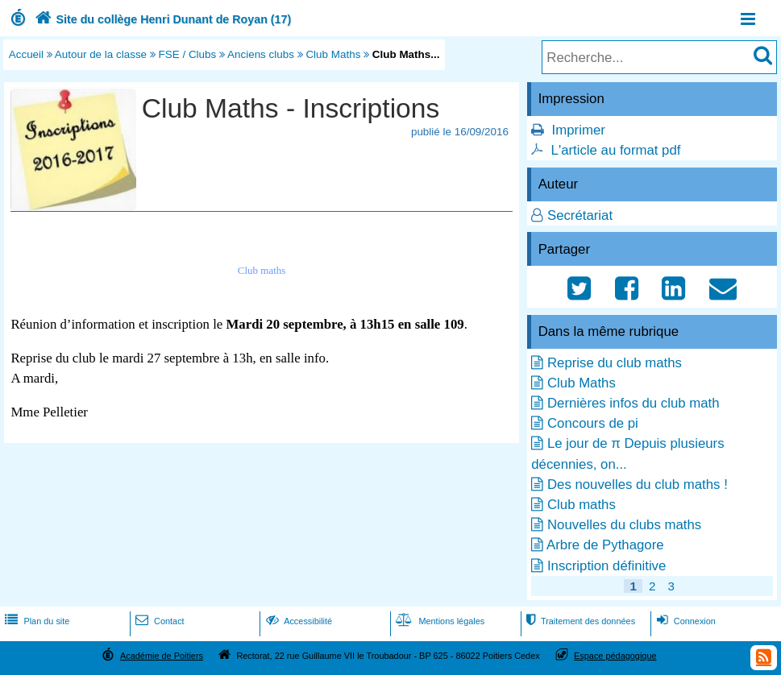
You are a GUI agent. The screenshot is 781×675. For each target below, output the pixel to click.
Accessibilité (298, 621)
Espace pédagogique (615, 656)
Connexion (685, 621)
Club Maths (332, 54)
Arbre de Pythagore (605, 545)
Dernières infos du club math (633, 403)
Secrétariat (580, 215)
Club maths (581, 504)
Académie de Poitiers (161, 656)
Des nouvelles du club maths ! (637, 484)
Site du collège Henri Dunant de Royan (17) (161, 19)
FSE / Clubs (188, 54)
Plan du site (35, 621)
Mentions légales (438, 621)
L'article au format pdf (616, 150)
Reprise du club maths (614, 363)
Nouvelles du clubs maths (624, 524)
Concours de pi (592, 423)
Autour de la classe (101, 54)
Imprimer (578, 130)
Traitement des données (579, 621)
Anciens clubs (260, 54)
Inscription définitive (606, 566)
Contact (158, 621)
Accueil (26, 54)
